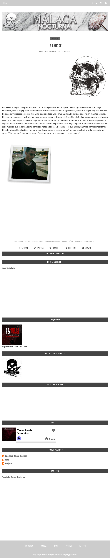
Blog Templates (38, 555)
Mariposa (8, 463)
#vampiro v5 (89, 241)
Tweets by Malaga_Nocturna (13, 477)
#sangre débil (67, 241)
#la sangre (18, 241)
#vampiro (78, 241)
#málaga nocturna (52, 241)
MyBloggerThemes (70, 555)
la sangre (55, 39)
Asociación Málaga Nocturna (16, 456)
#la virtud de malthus (34, 241)
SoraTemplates (57, 555)
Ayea (7, 460)
